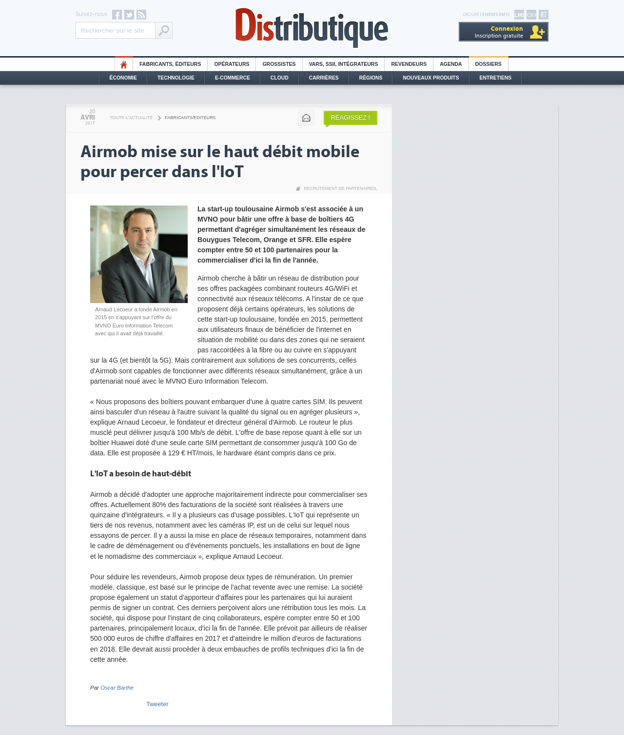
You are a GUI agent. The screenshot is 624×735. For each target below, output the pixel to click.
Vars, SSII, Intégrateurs (343, 64)
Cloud (280, 78)
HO (124, 64)
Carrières (324, 78)
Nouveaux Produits (431, 78)
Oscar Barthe (117, 688)
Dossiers (488, 64)
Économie (123, 78)
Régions (371, 78)
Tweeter (157, 704)
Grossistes (278, 64)
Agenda (451, 64)
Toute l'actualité (131, 117)
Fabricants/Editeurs (190, 117)
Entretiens (496, 78)
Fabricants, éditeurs (170, 64)
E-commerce (232, 78)
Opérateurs (231, 64)
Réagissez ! (350, 117)
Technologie (176, 78)
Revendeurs (409, 64)
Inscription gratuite (499, 32)
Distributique (312, 28)
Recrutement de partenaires (340, 188)
